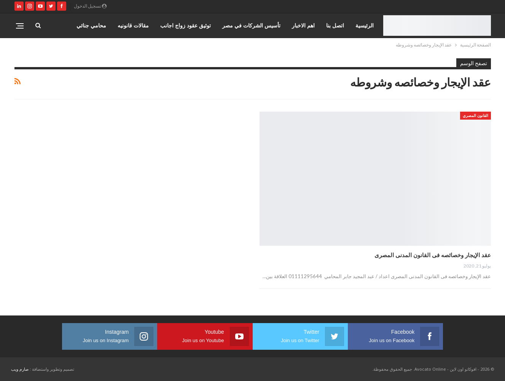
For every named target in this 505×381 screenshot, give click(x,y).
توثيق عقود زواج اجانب (185, 25)
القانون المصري (475, 115)
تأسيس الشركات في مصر (251, 25)
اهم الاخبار (303, 25)
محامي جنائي (91, 25)
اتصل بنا (335, 25)
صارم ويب (20, 369)
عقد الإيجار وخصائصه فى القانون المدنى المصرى (432, 255)
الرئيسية (364, 25)
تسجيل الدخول (90, 6)
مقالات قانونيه (133, 25)
